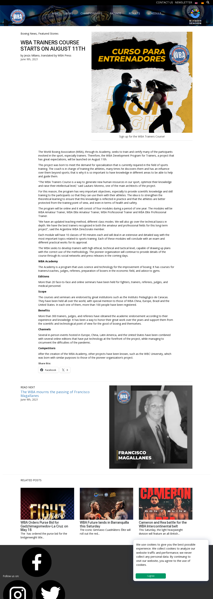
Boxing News (29, 33)
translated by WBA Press (56, 55)
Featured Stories (48, 33)
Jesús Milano (32, 55)
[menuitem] (196, 2)
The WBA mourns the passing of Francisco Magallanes (55, 394)
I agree (151, 575)
